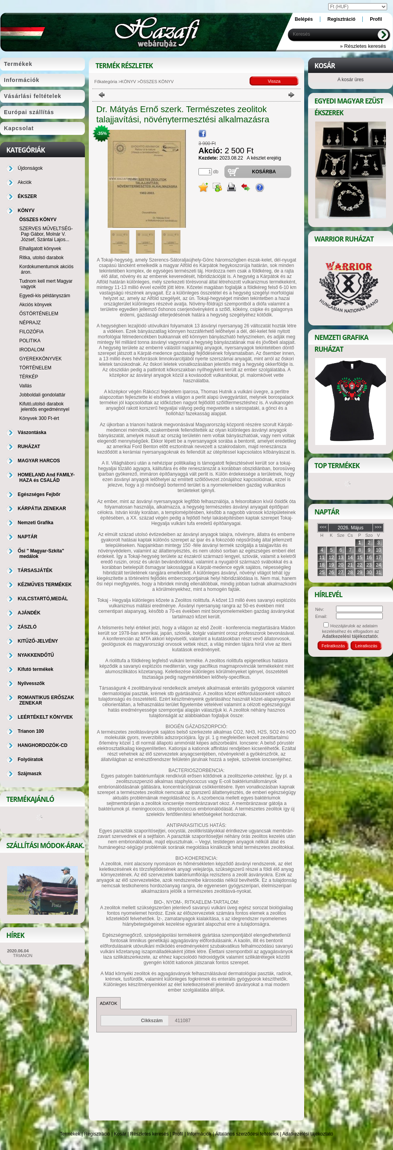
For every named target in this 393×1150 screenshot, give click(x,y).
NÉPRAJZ (30, 322)
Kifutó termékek (35, 669)
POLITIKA (29, 340)
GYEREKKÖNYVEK (40, 359)
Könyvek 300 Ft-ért (39, 418)
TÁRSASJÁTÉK (35, 570)
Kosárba (264, 171)
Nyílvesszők (31, 683)
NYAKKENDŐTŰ (36, 655)
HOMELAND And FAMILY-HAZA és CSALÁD (46, 477)
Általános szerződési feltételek (247, 1134)
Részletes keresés (149, 1134)
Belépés (304, 19)
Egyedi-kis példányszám (44, 295)
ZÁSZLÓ (27, 627)
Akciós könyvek (35, 304)
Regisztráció (97, 1134)
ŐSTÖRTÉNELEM (38, 313)
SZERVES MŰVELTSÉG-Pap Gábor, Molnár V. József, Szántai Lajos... (46, 234)
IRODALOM (31, 349)
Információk (199, 1134)
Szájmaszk (30, 773)
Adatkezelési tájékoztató (307, 1134)
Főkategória (105, 81)
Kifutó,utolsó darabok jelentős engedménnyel (44, 406)
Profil (178, 1134)
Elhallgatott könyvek (40, 248)
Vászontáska (32, 432)
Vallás (25, 386)
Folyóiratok (30, 759)
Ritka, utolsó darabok (41, 257)
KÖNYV (128, 81)
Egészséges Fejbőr (39, 494)
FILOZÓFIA (31, 331)
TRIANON (23, 955)
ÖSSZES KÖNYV (38, 219)
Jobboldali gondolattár (42, 395)
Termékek (70, 1134)
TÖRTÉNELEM (35, 368)
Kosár (120, 1134)
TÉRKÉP (28, 377)
